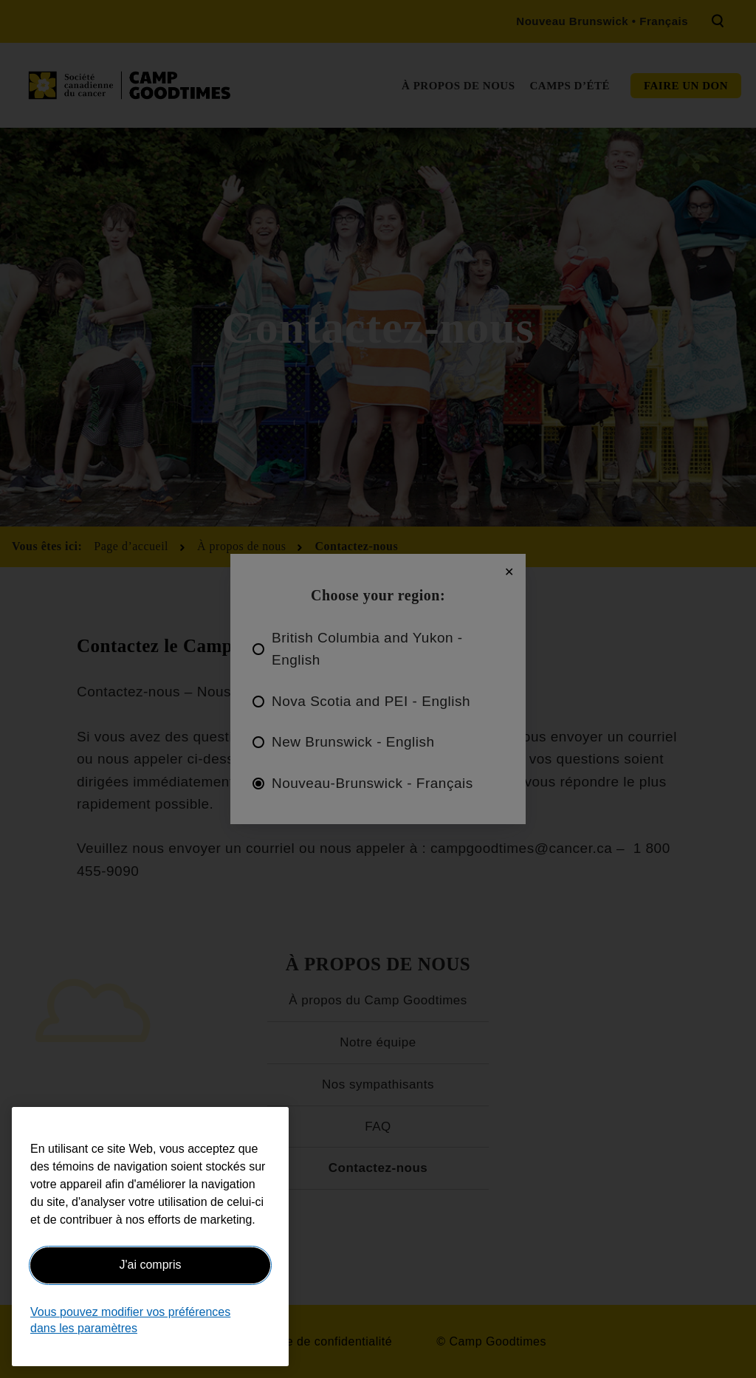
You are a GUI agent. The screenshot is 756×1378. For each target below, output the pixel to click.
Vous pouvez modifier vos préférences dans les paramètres (130, 1320)
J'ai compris (151, 1264)
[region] (150, 1236)
